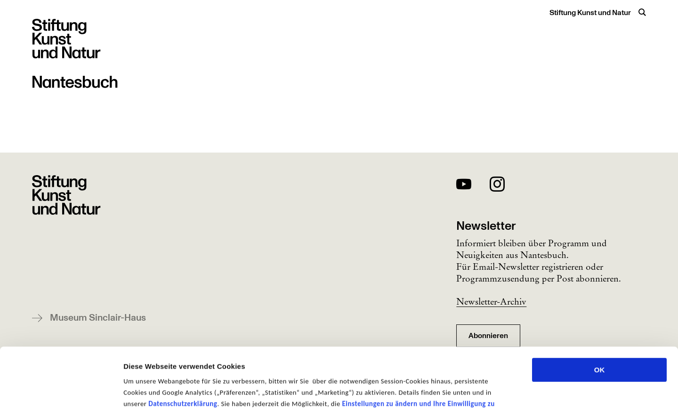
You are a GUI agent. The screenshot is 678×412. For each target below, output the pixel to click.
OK (599, 311)
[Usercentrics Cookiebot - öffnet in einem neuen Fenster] (61, 394)
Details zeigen (501, 393)
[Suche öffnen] (642, 12)
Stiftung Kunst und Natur (590, 13)
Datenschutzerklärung (182, 344)
